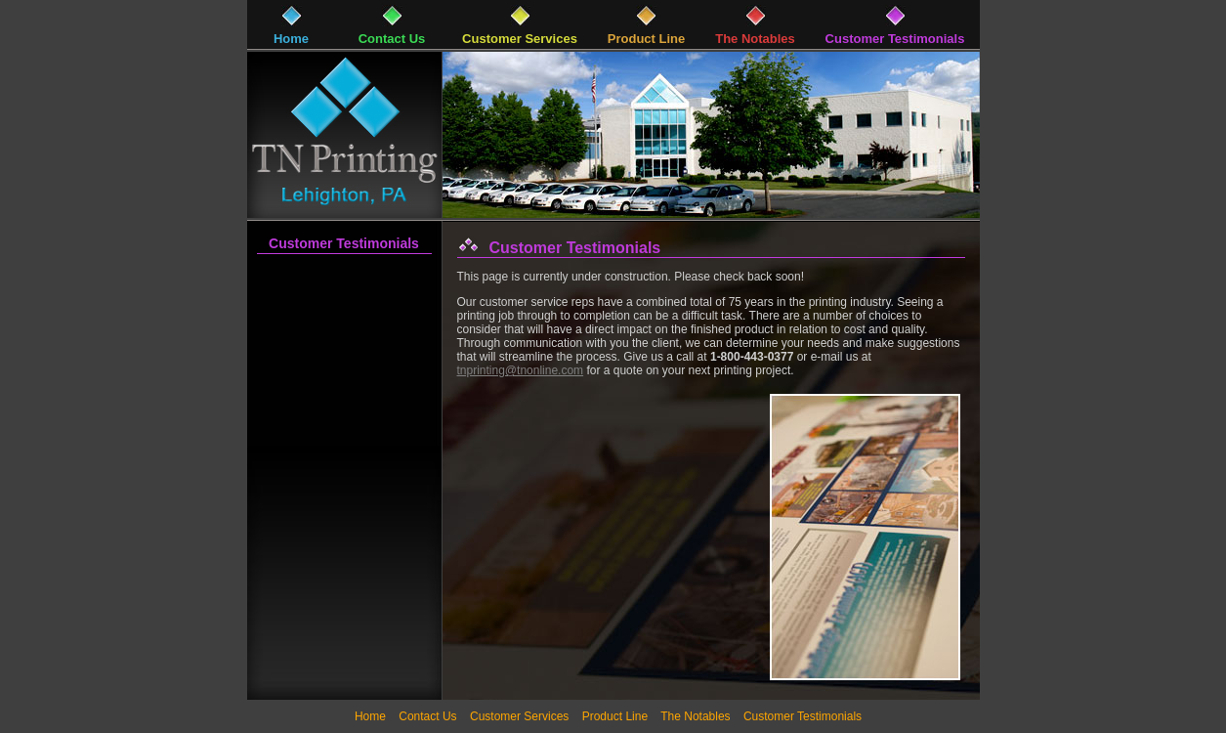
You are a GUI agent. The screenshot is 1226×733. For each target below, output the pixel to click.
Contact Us (427, 716)
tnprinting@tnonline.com (520, 370)
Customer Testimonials (344, 243)
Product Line (615, 716)
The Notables (695, 716)
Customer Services (519, 716)
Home (370, 716)
